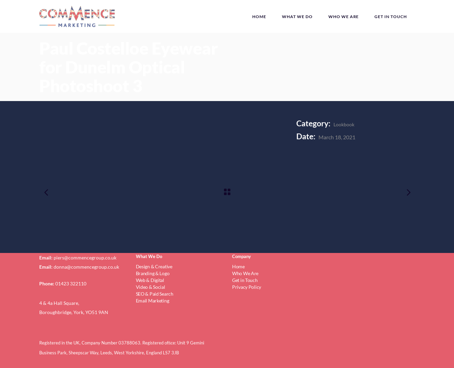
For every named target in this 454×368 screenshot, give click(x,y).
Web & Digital (150, 280)
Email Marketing (152, 300)
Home (238, 266)
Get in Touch (245, 280)
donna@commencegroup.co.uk (86, 267)
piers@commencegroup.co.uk (85, 257)
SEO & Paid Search (154, 294)
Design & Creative (154, 266)
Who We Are (245, 273)
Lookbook (344, 124)
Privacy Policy (246, 287)
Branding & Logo (153, 273)
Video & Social (150, 287)
